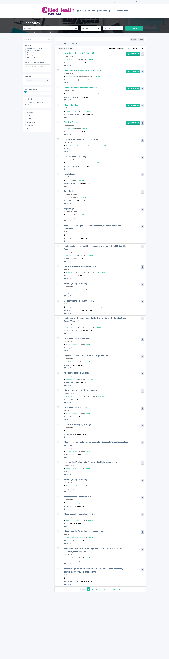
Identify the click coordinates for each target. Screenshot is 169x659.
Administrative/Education (35, 49)
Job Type (28, 45)
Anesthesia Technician (34, 51)
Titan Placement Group (70, 159)
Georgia (72, 62)
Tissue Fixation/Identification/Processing (86, 272)
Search (134, 28)
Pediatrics (78, 128)
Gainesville (68, 166)
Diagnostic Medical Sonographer (74, 290)
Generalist (75, 197)
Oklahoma (70, 454)
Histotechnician (70, 272)
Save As (133, 39)
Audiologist (30, 55)
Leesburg (67, 382)
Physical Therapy (70, 128)
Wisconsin (72, 149)
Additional (28, 99)
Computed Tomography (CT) (86, 307)
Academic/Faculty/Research (90, 145)
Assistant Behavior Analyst (35, 53)
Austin (66, 434)
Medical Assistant (70, 76)
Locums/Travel (81, 149)
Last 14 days (31, 122)
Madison (67, 149)
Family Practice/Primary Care (84, 76)
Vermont (67, 258)
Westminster (68, 183)
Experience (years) (31, 89)
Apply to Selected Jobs (65, 48)
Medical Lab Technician (72, 111)
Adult (85, 290)
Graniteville (68, 310)
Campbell (67, 200)
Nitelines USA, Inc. (69, 56)
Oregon (72, 97)
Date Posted (29, 113)
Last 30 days (31, 125)
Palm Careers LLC (69, 142)
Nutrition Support (83, 59)
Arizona (70, 218)
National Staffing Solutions (71, 177)
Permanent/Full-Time (82, 62)
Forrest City (68, 80)
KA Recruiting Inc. (69, 231)
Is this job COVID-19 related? (34, 62)
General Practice (80, 362)
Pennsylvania (68, 540)
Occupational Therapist (72, 163)
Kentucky (67, 348)
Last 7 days (30, 119)
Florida (73, 166)
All (28, 128)
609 (114, 589)
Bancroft (67, 238)
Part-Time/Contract (82, 131)
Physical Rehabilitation (85, 163)
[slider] (25, 92)
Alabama (67, 275)
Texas (70, 434)
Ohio (70, 293)
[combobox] (91, 28)
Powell (66, 293)
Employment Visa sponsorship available (35, 103)
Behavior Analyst (32, 57)
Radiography (81, 255)
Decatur (67, 62)
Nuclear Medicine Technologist (74, 145)
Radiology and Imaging (72, 255)
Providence (68, 561)
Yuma (66, 218)
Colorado (74, 183)
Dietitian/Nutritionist (71, 59)
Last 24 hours (31, 116)
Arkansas (73, 80)
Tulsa (66, 454)
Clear (141, 39)
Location (28, 76)
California (73, 200)
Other (80, 111)
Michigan (72, 238)
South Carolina (75, 114)
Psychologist (69, 180)
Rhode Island (74, 561)
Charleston (68, 114)
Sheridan (67, 97)
